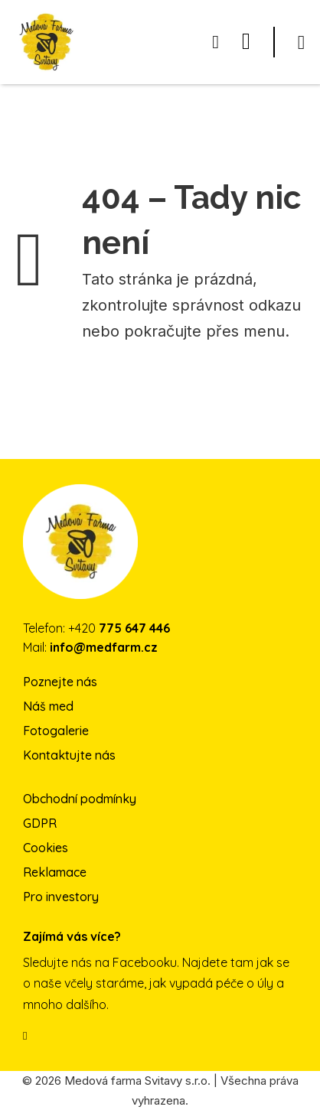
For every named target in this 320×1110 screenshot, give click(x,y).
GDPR (40, 823)
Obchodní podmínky (79, 798)
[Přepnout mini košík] (215, 42)
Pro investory (61, 896)
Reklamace (55, 872)
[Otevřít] (301, 42)
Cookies (45, 847)
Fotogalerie (56, 730)
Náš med (48, 706)
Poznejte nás (60, 681)
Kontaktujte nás (69, 755)
